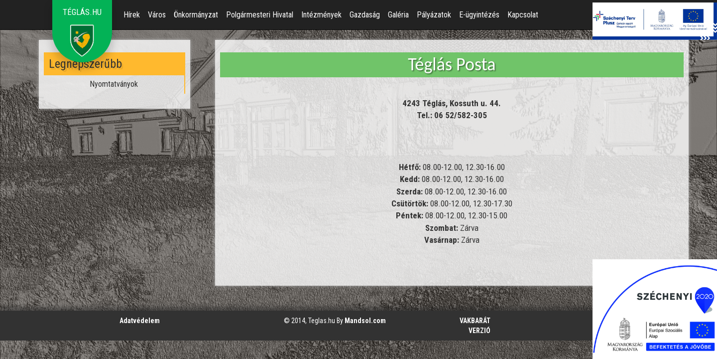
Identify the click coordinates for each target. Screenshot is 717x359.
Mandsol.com (365, 321)
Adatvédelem (140, 321)
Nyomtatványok (114, 84)
